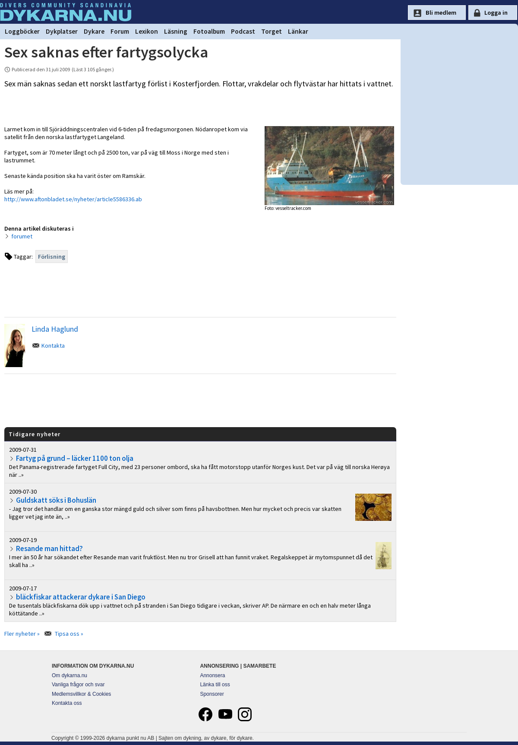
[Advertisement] (200, 399)
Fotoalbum (209, 31)
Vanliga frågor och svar (78, 685)
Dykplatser (62, 31)
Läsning (175, 31)
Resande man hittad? (49, 548)
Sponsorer (212, 694)
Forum (120, 31)
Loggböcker (22, 31)
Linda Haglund (55, 329)
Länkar (298, 31)
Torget (271, 31)
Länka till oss (215, 685)
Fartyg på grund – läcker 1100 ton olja (74, 458)
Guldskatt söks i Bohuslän (56, 500)
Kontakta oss (67, 703)
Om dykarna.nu (69, 675)
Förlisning (51, 256)
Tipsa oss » (69, 633)
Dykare (94, 31)
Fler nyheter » (22, 633)
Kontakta (53, 345)
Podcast (243, 31)
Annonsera (212, 675)
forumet (21, 236)
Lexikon (146, 31)
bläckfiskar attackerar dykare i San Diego (80, 597)
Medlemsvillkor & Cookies (81, 694)
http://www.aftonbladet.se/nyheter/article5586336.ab (73, 199)
